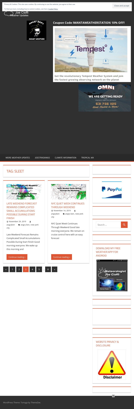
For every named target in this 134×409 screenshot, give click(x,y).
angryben (11, 224)
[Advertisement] (67, 132)
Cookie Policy (53, 9)
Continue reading (16, 257)
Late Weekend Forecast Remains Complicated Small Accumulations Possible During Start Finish (22, 210)
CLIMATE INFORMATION (65, 157)
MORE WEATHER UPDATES (18, 157)
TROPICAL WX (87, 157)
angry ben (25, 224)
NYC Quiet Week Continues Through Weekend (67, 205)
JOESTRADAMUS (42, 157)
